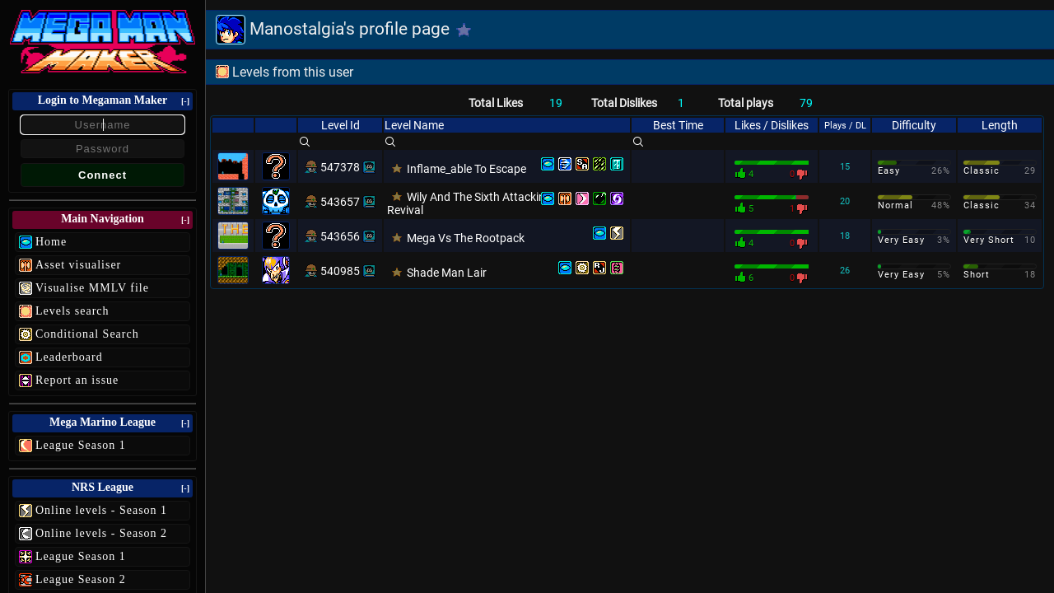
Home (51, 242)
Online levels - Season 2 (101, 533)
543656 (340, 236)
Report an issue (77, 380)
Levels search (72, 311)
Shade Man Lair (447, 272)
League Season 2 (80, 579)
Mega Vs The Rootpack (466, 238)
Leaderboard (69, 357)
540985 (340, 271)
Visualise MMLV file (92, 288)
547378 (340, 167)
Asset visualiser (78, 265)
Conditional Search (87, 334)
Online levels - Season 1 (101, 510)
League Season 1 (80, 445)
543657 (340, 201)
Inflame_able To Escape (466, 168)
